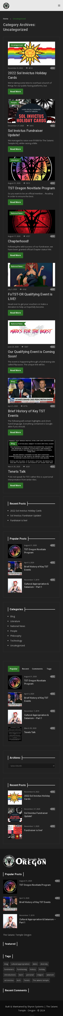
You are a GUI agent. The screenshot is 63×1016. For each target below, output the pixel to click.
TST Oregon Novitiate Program (31, 188)
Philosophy (15, 635)
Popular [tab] (14, 668)
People (13, 630)
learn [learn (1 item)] (21, 975)
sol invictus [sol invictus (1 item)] (9, 980)
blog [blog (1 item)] (6, 964)
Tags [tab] (49, 668)
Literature (15, 621)
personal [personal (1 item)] (30, 975)
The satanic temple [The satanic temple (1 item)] (41, 980)
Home (5, 19)
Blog (12, 616)
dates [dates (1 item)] (35, 964)
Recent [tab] (25, 668)
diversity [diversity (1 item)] (44, 964)
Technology (16, 640)
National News (17, 626)
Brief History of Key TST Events (35, 902)
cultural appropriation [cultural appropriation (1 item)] (20, 964)
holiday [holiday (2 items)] (42, 969)
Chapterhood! (18, 241)
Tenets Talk (17, 471)
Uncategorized (17, 645)
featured (10, 943)
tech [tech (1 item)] (18, 980)
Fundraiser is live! (18, 520)
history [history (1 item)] (33, 969)
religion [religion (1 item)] (40, 975)
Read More (15, 91)
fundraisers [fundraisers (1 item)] (9, 969)
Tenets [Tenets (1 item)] (26, 980)
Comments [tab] (37, 668)
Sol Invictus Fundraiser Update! (25, 515)
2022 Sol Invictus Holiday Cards (26, 510)
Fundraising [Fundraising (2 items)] (22, 969)
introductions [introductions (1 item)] (10, 975)
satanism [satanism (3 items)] (50, 975)
